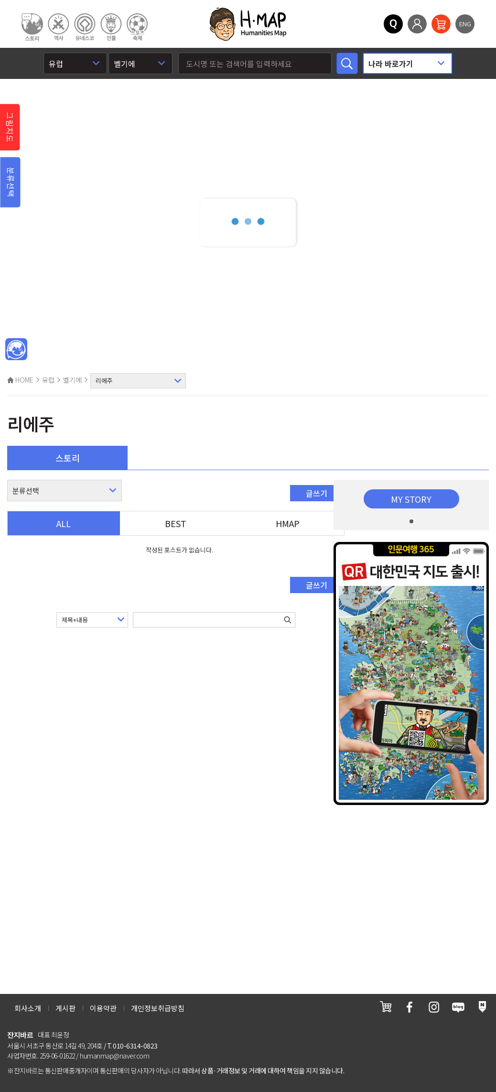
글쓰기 (316, 493)
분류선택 (11, 182)
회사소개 (27, 1008)
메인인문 (16, 349)
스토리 (67, 458)
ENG (465, 23)
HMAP (288, 523)
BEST (175, 523)
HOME (20, 380)
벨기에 (72, 380)
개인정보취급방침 (157, 1008)
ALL (63, 523)
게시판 (65, 1008)
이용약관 (103, 1008)
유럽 (48, 380)
